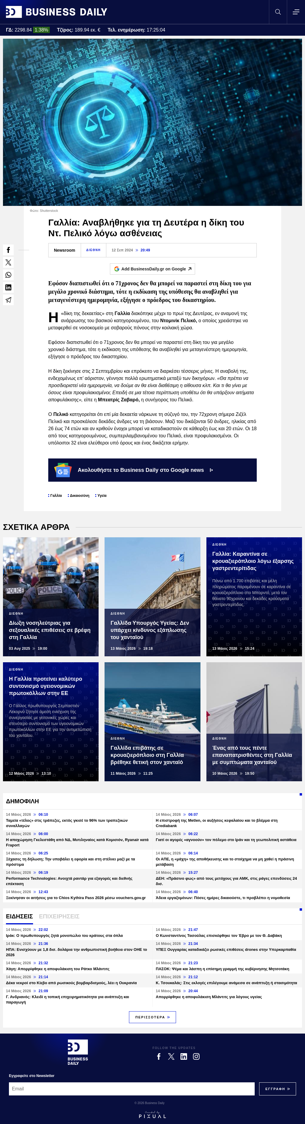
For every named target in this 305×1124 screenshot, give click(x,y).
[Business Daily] (78, 1052)
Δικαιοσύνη (80, 496)
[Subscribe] (275, 1089)
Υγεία (102, 496)
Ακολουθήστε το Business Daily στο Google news (133, 470)
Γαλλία (56, 496)
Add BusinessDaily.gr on (158, 269)
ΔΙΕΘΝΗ (93, 250)
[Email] (132, 1088)
